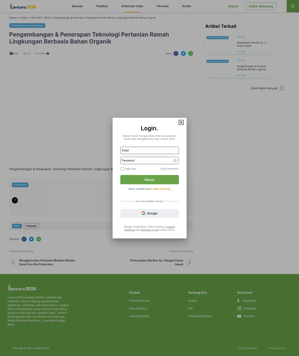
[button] (181, 122)
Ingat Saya (130, 168)
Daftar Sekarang (162, 188)
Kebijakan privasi (150, 229)
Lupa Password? (169, 168)
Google (149, 213)
